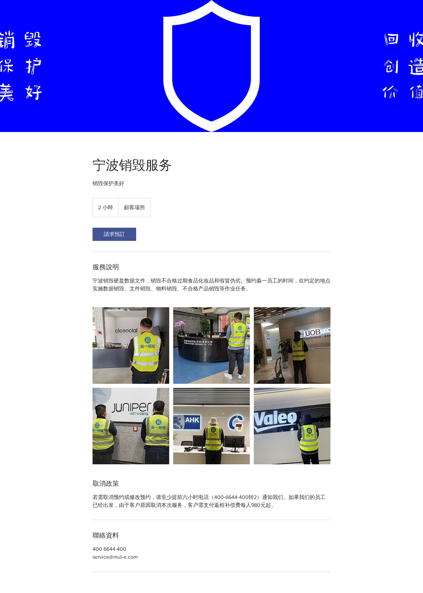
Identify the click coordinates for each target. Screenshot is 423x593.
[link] (114, 234)
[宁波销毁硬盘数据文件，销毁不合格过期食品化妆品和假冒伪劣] (131, 345)
